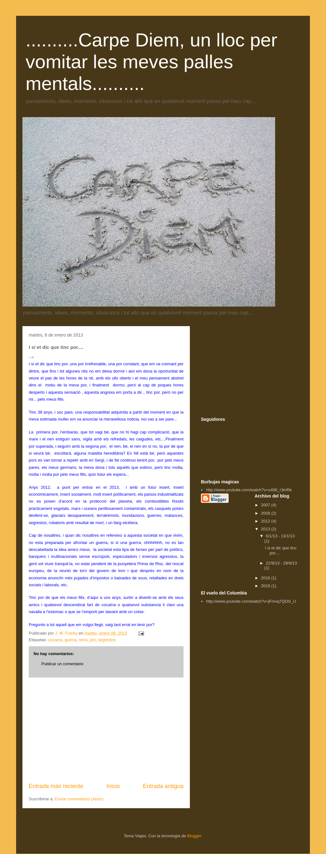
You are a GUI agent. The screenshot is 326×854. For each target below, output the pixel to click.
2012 (266, 521)
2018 (266, 585)
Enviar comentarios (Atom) (79, 799)
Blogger (194, 835)
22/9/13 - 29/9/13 (281, 563)
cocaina (55, 639)
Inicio (113, 786)
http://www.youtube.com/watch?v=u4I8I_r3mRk (249, 489)
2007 (266, 505)
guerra (70, 639)
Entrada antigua (163, 786)
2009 (266, 513)
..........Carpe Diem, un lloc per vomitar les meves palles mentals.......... (151, 61)
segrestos (107, 639)
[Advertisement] (106, 730)
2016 (266, 578)
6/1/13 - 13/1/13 (280, 536)
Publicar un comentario (62, 663)
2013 (266, 529)
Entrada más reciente (56, 786)
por (93, 639)
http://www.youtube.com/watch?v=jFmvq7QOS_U (251, 601)
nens (83, 639)
